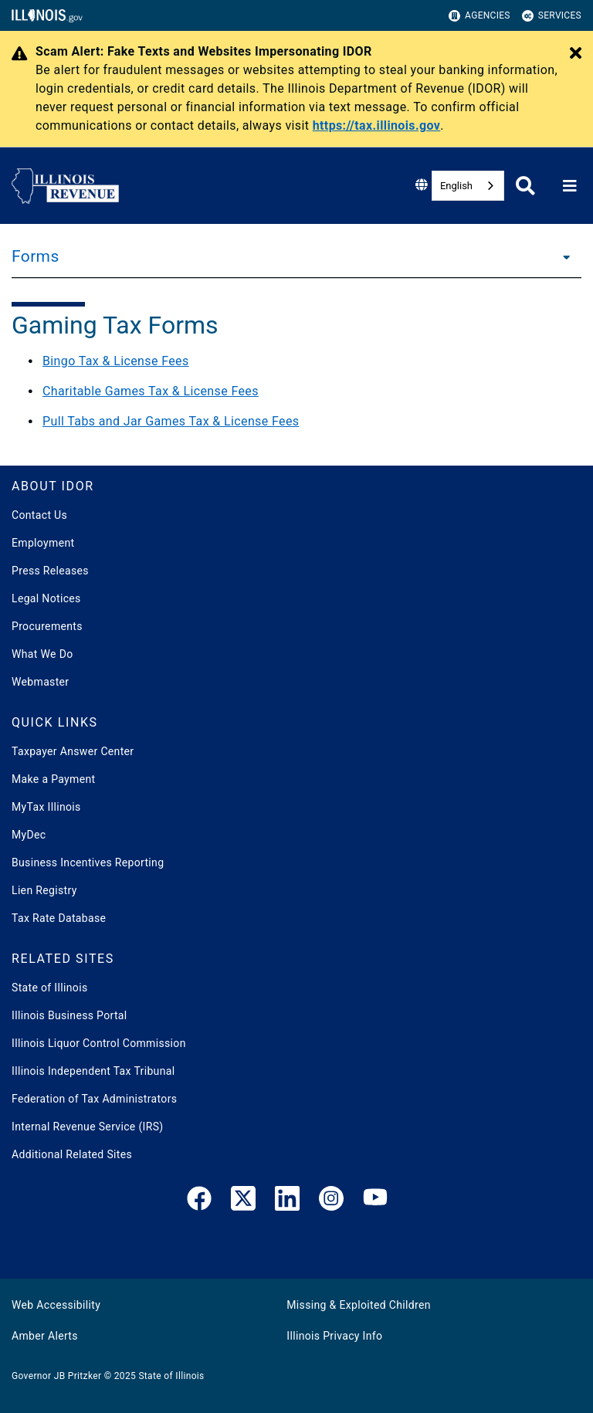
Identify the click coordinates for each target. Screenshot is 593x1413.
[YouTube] (375, 1201)
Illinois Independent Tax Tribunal (93, 1071)
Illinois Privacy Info (334, 1336)
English (456, 185)
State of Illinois (49, 987)
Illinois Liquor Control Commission (99, 1043)
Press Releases (50, 570)
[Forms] (562, 256)
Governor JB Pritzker (56, 1376)
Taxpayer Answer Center (73, 751)
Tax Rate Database (59, 918)
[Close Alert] (575, 54)
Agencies (479, 16)
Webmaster (40, 682)
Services (551, 16)
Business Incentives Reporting (88, 862)
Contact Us (39, 515)
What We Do (42, 654)
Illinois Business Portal (69, 1015)
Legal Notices (46, 598)
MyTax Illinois (46, 807)
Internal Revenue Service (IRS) (88, 1126)
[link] (199, 1201)
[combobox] (468, 186)
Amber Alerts (45, 1336)
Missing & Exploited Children (358, 1305)
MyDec (29, 834)
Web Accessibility (56, 1305)
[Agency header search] (525, 185)
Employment (43, 543)
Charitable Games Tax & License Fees (150, 391)
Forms (35, 256)
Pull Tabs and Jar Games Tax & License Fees (170, 421)
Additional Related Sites (72, 1154)
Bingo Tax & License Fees (115, 361)
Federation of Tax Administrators (94, 1099)
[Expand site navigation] (569, 186)
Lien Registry (44, 890)
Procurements (47, 626)
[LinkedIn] (287, 1201)
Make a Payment (53, 779)
